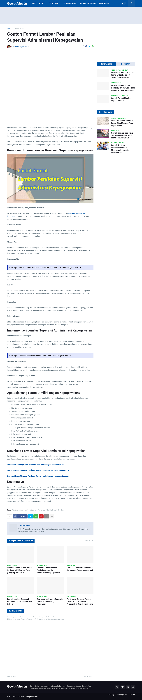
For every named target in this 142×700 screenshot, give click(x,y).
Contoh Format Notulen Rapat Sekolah (121, 99)
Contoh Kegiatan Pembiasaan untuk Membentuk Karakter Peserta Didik (120, 149)
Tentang (111, 695)
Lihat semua (89, 540)
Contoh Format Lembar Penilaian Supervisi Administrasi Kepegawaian (48, 570)
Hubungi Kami (122, 695)
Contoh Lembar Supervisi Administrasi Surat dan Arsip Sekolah (19, 601)
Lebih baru (12, 676)
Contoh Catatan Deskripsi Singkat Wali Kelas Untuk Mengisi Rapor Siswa (122, 135)
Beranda (10, 29)
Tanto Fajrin (24, 525)
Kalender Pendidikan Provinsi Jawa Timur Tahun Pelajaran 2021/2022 (46, 356)
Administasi (19, 29)
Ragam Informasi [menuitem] (88, 3)
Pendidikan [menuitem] (54, 3)
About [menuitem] (41, 3)
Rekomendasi (106, 64)
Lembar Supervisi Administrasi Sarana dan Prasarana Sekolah (80, 569)
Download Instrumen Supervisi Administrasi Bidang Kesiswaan (50, 601)
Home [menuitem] (33, 3)
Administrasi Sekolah (29, 510)
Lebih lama (88, 676)
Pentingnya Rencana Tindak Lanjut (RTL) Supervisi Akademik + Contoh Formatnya (80, 601)
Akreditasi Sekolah (44, 510)
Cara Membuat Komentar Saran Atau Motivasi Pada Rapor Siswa (122, 123)
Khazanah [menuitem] (104, 3)
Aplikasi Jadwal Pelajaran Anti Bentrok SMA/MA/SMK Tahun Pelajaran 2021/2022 (51, 268)
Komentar (125, 64)
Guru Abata (21, 697)
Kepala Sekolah (58, 510)
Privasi (132, 695)
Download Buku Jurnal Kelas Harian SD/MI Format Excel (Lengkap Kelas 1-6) (19, 570)
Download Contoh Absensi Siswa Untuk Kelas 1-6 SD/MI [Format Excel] (122, 75)
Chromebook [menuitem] (70, 3)
